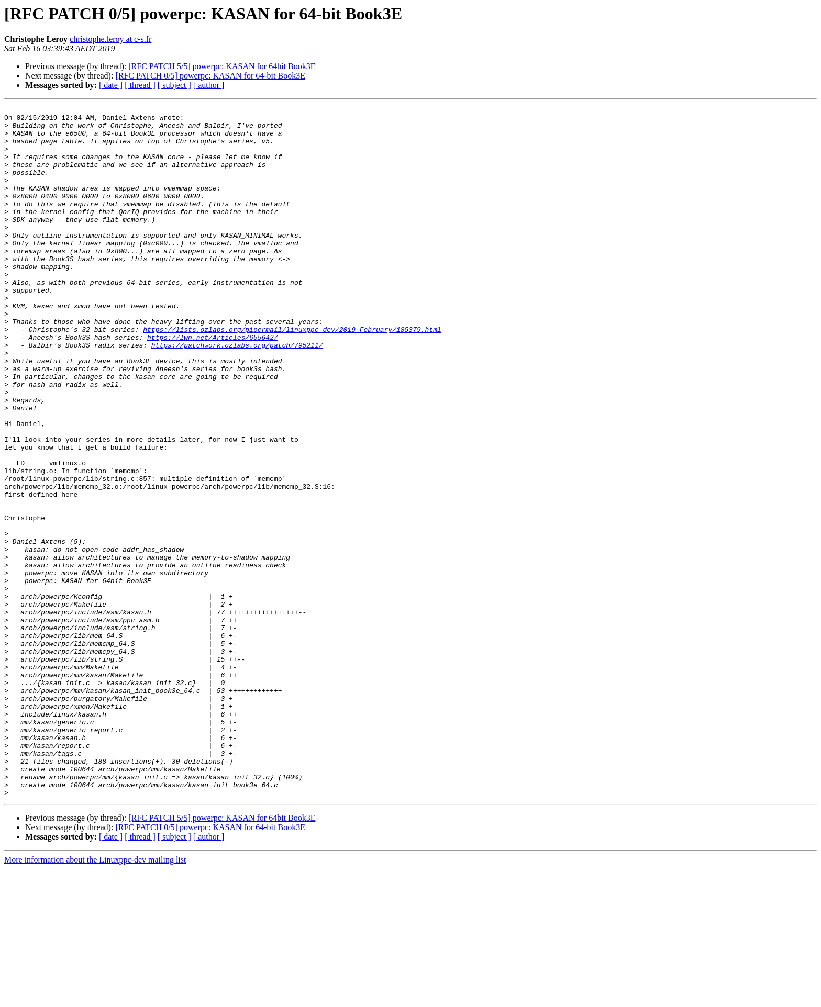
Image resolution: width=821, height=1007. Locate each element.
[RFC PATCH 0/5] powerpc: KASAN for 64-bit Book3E (210, 75)
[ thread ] (140, 85)
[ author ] (209, 85)
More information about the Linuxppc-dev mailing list (95, 997)
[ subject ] (174, 85)
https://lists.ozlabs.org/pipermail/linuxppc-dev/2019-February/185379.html (292, 374)
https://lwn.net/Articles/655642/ (212, 384)
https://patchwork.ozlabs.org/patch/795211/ (237, 393)
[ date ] (111, 85)
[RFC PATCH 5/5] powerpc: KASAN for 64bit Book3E (221, 66)
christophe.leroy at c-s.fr (110, 39)
